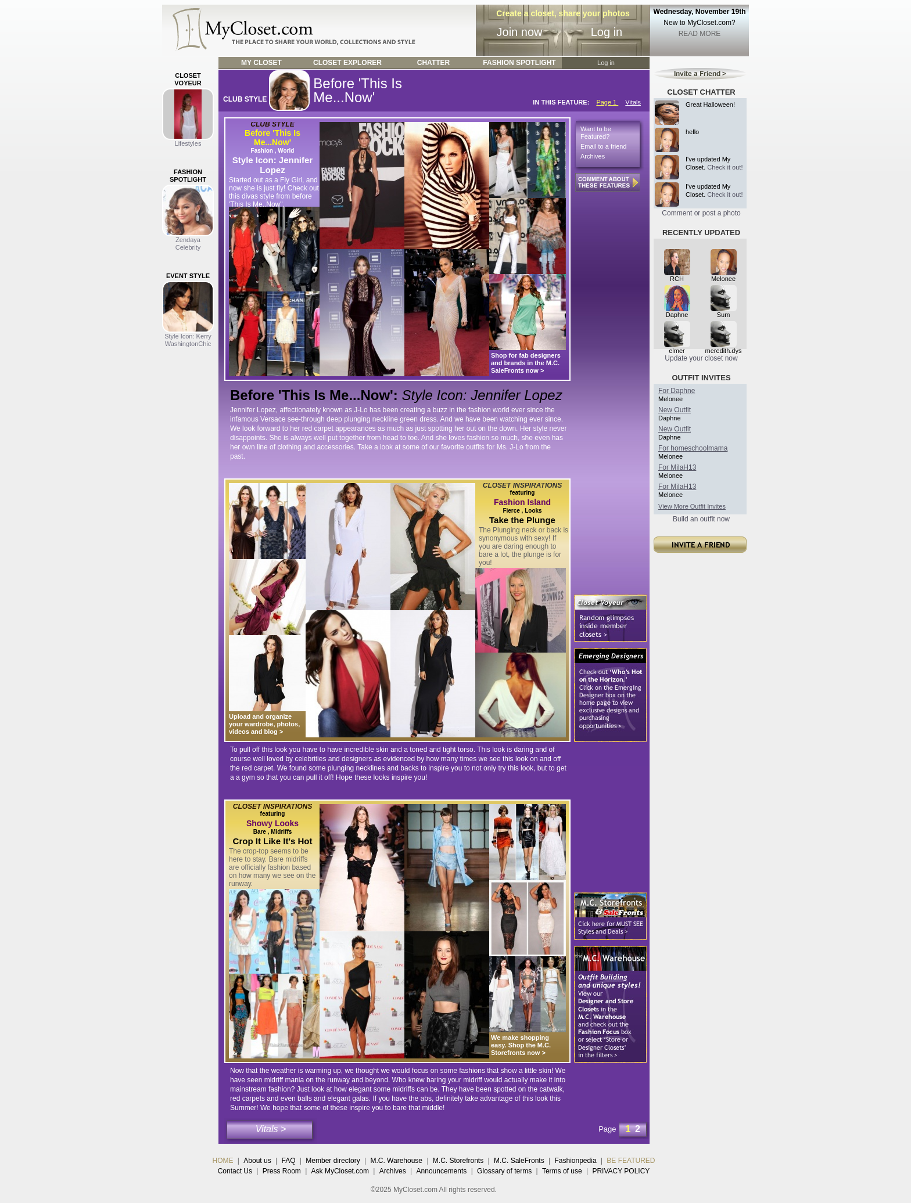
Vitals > (271, 1129)
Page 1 (607, 102)
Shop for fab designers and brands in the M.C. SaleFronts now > (526, 363)
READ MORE (700, 34)
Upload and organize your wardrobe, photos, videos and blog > (264, 724)
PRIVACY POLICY (621, 1171)
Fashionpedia (576, 1161)
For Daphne (676, 391)
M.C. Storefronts (458, 1161)
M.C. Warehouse (396, 1161)
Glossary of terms (504, 1171)
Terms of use (562, 1171)
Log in (607, 32)
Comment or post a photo (701, 213)
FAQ (288, 1161)
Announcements (442, 1171)
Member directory (333, 1161)
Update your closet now (701, 358)
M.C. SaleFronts (519, 1161)
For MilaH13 (677, 467)
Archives (592, 156)
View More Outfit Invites (692, 506)
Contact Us (235, 1171)
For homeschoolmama (692, 448)
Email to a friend (603, 146)
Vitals (633, 102)
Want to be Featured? (595, 132)
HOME (223, 1161)
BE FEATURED (631, 1161)
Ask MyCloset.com (340, 1171)
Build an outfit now (701, 519)
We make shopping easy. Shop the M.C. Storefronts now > (521, 1045)
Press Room (282, 1171)
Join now (520, 32)
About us (257, 1161)
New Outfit (674, 410)
